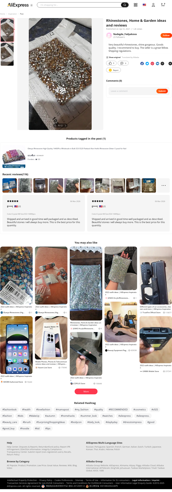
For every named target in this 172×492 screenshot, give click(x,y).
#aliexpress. (142, 415)
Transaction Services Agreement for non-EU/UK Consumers (35, 483)
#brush (27, 422)
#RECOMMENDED (118, 409)
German (126, 446)
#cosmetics (139, 409)
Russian (90, 446)
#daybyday (111, 422)
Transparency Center (17, 452)
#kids (20, 415)
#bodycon (76, 422)
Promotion (31, 465)
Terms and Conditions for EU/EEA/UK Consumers (89, 483)
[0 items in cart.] (163, 5)
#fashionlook (9, 409)
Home (2, 14)
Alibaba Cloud (149, 465)
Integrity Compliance (52, 449)
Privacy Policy (45, 480)
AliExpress (114, 465)
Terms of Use (92, 480)
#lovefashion (43, 409)
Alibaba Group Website (97, 465)
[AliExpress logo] (18, 5)
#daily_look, (93, 422)
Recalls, (67, 452)
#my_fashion (82, 409)
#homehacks (68, 415)
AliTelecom (104, 468)
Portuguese (100, 446)
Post (21, 14)
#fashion (7, 415)
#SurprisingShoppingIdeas (50, 422)
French (118, 446)
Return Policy (13, 454)
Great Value (52, 465)
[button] (31, 5)
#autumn (50, 415)
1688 (101, 470)
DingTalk (115, 468)
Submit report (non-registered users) (45, 452)
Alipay (132, 465)
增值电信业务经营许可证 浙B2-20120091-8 (65, 486)
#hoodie (24, 428)
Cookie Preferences (64, 480)
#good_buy (8, 428)
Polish (117, 449)
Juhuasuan (125, 468)
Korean (89, 449)
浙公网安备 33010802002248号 (102, 486)
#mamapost (62, 409)
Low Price (41, 465)
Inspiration (12, 14)
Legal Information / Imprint (145, 480)
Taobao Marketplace (141, 468)
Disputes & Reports (28, 446)
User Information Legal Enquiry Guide (134, 483)
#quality (98, 409)
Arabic (102, 449)
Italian (134, 446)
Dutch (141, 446)
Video (9, 468)
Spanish (110, 446)
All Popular (12, 465)
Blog (75, 465)
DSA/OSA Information (30, 449)
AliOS (95, 470)
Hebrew (109, 449)
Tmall (154, 468)
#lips (47, 428)
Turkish (148, 446)
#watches (107, 415)
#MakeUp (34, 415)
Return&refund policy (49, 446)
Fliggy (138, 465)
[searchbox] (80, 4)
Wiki (70, 465)
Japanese (156, 446)
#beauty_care (9, 422)
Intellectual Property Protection (22, 480)
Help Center (12, 446)
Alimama (124, 465)
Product (22, 465)
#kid (37, 428)
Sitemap (79, 480)
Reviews (63, 465)
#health (26, 409)
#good (150, 422)
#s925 (155, 409)
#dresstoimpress (132, 422)
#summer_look (88, 415)
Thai (96, 449)
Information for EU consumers (115, 480)
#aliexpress (124, 415)
